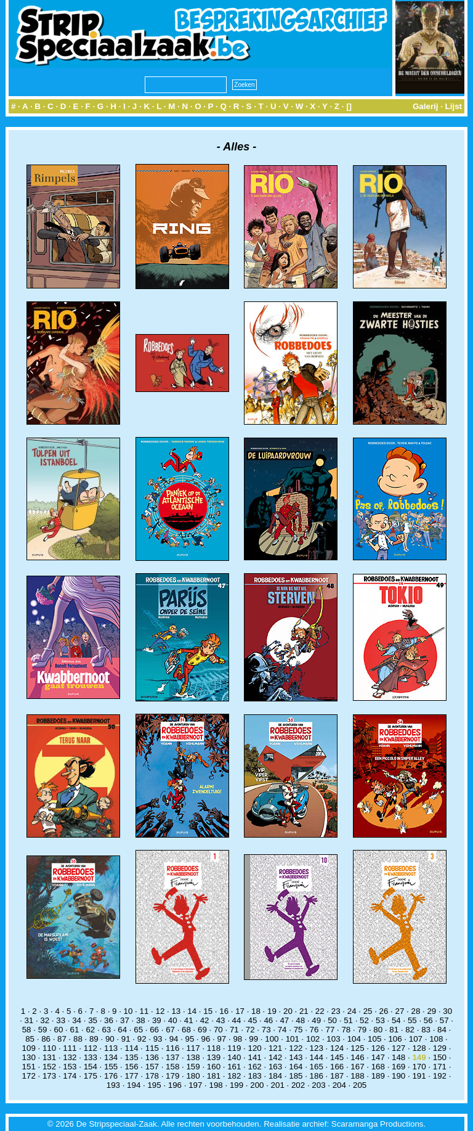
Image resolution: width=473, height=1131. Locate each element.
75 (298, 1029)
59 (42, 1029)
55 (412, 1020)
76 (314, 1029)
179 (172, 1075)
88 (78, 1038)
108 (436, 1038)
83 (426, 1029)
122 (295, 1048)
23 (336, 1011)
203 (318, 1085)
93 (158, 1038)
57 (444, 1020)
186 (316, 1075)
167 (357, 1066)
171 (440, 1066)
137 (172, 1057)
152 (49, 1066)
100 (271, 1038)
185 (295, 1075)
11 (144, 1011)
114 (131, 1048)
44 (236, 1020)
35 (92, 1020)
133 (90, 1057)
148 (398, 1057)
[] (349, 106)
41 (188, 1020)
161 (234, 1066)
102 (313, 1038)
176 (111, 1075)
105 (374, 1038)
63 (106, 1029)
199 (236, 1085)
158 (172, 1066)
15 (207, 1011)
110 (49, 1048)
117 (193, 1048)
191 (419, 1075)
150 (440, 1057)
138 (193, 1057)
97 (221, 1038)
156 (131, 1066)
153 (69, 1066)
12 (159, 1011)
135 (131, 1057)
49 (316, 1020)
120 (255, 1048)
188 (357, 1075)
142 (275, 1057)
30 (447, 1011)
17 (240, 1011)
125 (357, 1048)
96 (206, 1038)
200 (257, 1085)
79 (361, 1029)
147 (378, 1057)
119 (234, 1048)
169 (398, 1066)
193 (113, 1085)
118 (213, 1048)
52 (364, 1020)
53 (380, 1020)
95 (190, 1038)
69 (202, 1029)
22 (320, 1011)
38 (140, 1020)
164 (295, 1066)
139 (213, 1057)
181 (213, 1075)
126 (378, 1048)
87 (62, 1038)
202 (298, 1085)
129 (440, 1048)
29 (431, 1011)
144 (316, 1057)
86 (46, 1038)
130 (29, 1057)
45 (252, 1020)
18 (256, 1011)
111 (69, 1048)
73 (266, 1029)
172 (29, 1075)
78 (345, 1029)
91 (126, 1038)
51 (348, 1020)
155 (111, 1066)
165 (316, 1066)
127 (398, 1048)
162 (255, 1066)
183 (255, 1075)
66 (154, 1029)
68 (186, 1029)
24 (352, 1011)
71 (234, 1029)
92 (142, 1038)
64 (122, 1029)
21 (304, 1011)
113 (111, 1048)
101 (292, 1038)
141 (255, 1057)
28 (415, 1011)
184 (275, 1075)
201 (278, 1085)
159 (193, 1066)
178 (152, 1075)
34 (76, 1020)
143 (295, 1057)
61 (74, 1029)
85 (29, 1038)
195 (154, 1085)
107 (415, 1038)
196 (175, 1085)
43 (220, 1020)
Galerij (426, 106)
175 (90, 1075)
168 (378, 1066)
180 (193, 1075)
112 (90, 1048)
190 (398, 1075)
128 (419, 1048)
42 (204, 1020)
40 (172, 1020)
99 (253, 1038)
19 (272, 1011)
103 (333, 1038)
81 (393, 1029)
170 (419, 1066)
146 (357, 1057)
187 (337, 1075)
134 (111, 1057)
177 (131, 1075)
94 (174, 1038)
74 (282, 1029)
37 (124, 1020)
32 (44, 1020)
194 (133, 1085)
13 (175, 1011)
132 (69, 1057)
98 (237, 1038)
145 (337, 1057)
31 (28, 1020)
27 (400, 1011)
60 (58, 1029)
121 (275, 1048)
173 (49, 1075)
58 (26, 1029)
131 (49, 1057)
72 (250, 1029)
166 (337, 1066)
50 (332, 1020)
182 (234, 1075)
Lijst (453, 106)
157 (152, 1066)
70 (218, 1029)
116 (172, 1048)
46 (268, 1020)
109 (29, 1048)
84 (442, 1029)
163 (275, 1066)
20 (288, 1011)
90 (110, 1038)
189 (378, 1075)
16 (223, 1011)
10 (128, 1011)
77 (330, 1029)
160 (213, 1066)
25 (368, 1011)
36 (108, 1020)
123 (316, 1048)
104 (354, 1038)
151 (29, 1066)
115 (152, 1048)
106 (395, 1038)
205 (359, 1085)
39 (156, 1020)
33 (60, 1020)
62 (90, 1029)
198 (216, 1085)
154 (90, 1066)
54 (396, 1020)
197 (195, 1085)
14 (191, 1011)
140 (234, 1057)
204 (339, 1085)
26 (384, 1011)
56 (428, 1020)
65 (138, 1029)
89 (94, 1038)
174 (69, 1075)
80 (377, 1029)
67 (170, 1029)
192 (440, 1075)
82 (409, 1029)
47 (284, 1020)
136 (152, 1057)
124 (337, 1048)
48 (300, 1020)
